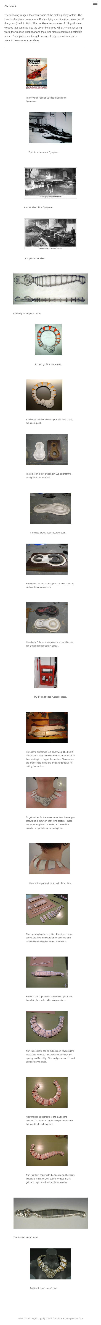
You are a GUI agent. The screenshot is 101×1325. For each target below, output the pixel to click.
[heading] (10, 6)
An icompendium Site (73, 1318)
